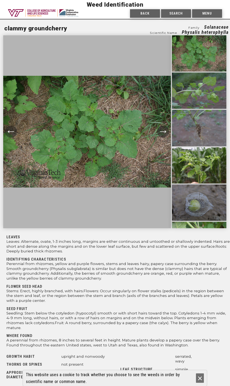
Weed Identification (115, 4)
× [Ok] (199, 378)
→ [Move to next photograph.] (163, 131)
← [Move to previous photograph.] (11, 131)
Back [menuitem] (144, 13)
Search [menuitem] (176, 13)
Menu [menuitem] (207, 13)
